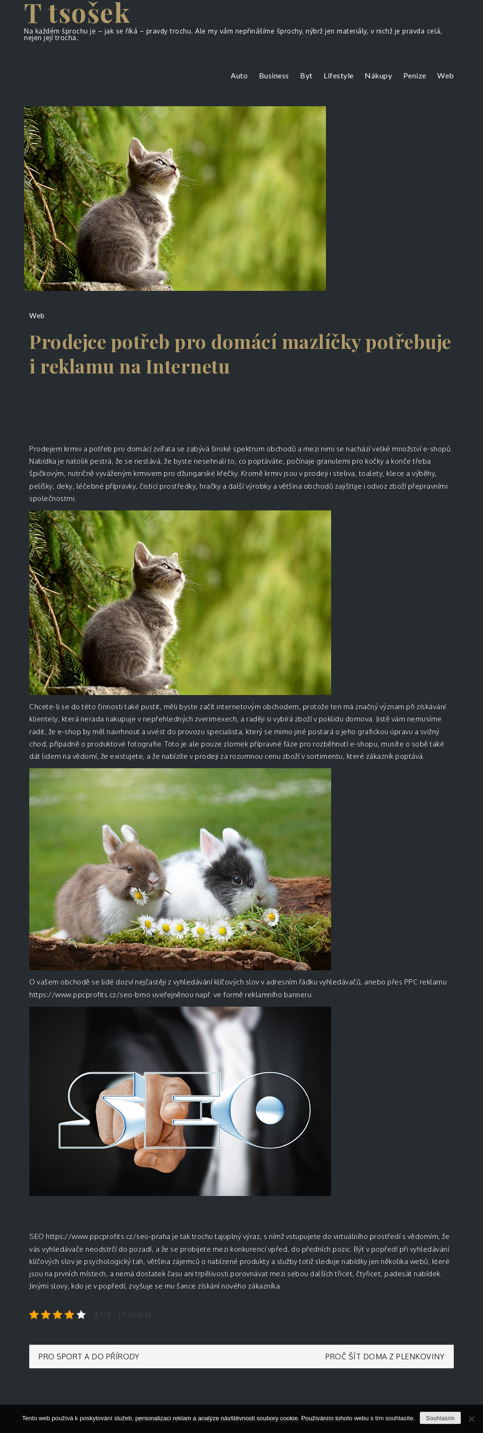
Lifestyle (339, 75)
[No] (471, 1419)
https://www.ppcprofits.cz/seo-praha (108, 1236)
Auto (239, 75)
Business (274, 75)
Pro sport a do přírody (89, 1356)
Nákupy (378, 75)
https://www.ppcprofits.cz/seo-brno (89, 994)
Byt (306, 75)
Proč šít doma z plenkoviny (384, 1356)
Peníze (414, 75)
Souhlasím (440, 1418)
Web (445, 75)
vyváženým (113, 473)
